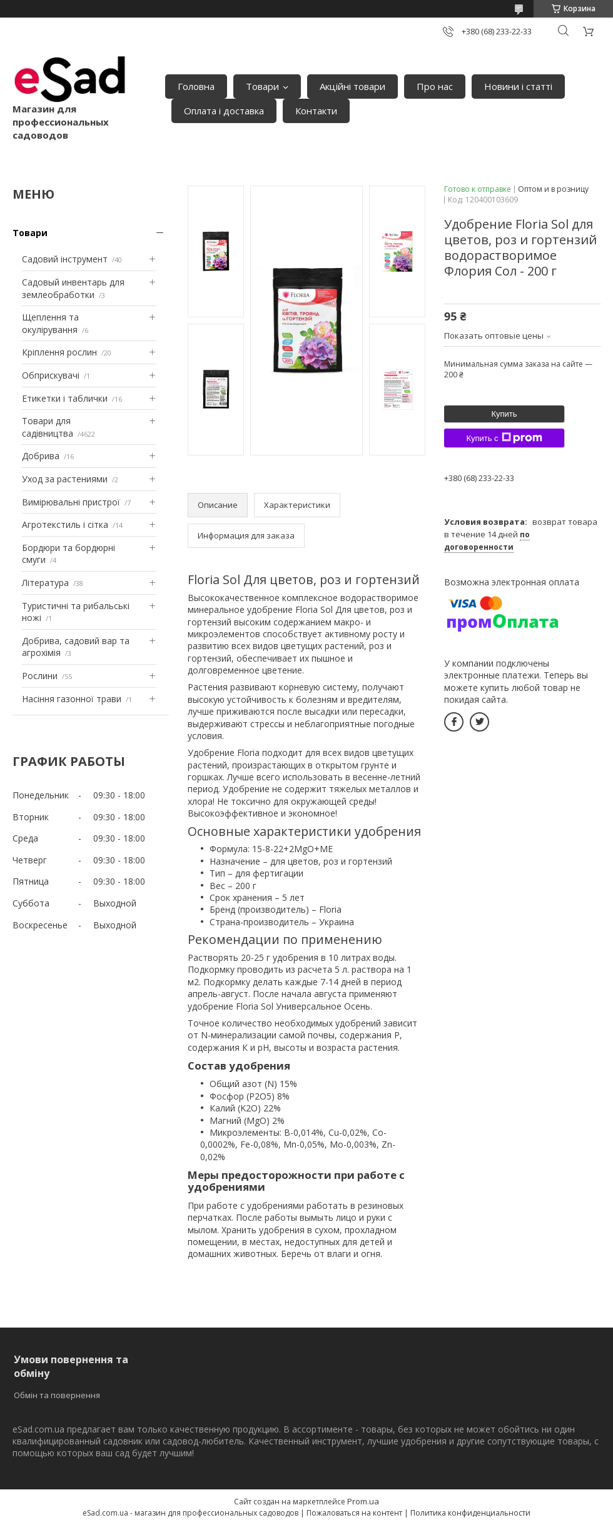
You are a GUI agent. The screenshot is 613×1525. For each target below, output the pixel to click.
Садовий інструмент (65, 259)
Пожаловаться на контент (354, 1513)
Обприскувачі (50, 375)
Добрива (40, 456)
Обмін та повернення (57, 1395)
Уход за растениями (65, 479)
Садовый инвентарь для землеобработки (73, 288)
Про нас (435, 86)
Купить (504, 414)
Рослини (40, 676)
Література (45, 583)
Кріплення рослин (59, 352)
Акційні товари (352, 86)
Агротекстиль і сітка (65, 524)
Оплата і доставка (224, 110)
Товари (262, 86)
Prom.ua (363, 1501)
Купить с (504, 438)
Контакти (316, 110)
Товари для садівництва (47, 427)
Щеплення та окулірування (50, 323)
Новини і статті (518, 86)
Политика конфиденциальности (470, 1513)
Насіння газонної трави (71, 699)
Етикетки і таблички (65, 398)
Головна (196, 86)
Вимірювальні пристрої (71, 502)
